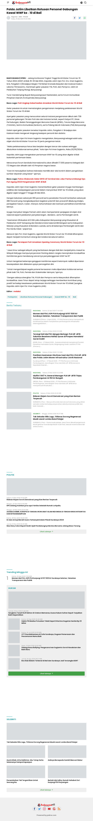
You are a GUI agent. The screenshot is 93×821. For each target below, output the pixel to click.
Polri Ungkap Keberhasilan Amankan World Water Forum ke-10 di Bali (50, 103)
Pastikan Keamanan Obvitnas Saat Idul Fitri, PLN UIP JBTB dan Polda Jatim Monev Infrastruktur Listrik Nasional (59, 356)
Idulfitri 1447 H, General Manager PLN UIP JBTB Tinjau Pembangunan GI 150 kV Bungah (57, 376)
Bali (74, 297)
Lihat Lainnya (46, 531)
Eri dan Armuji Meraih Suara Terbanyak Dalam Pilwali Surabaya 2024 (35, 520)
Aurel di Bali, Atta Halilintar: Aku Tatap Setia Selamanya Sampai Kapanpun (25, 761)
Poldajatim (12, 297)
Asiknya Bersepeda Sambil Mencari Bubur (65, 760)
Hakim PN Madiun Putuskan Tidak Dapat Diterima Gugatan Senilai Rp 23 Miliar (51, 622)
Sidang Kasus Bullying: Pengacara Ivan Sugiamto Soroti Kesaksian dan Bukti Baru (51, 648)
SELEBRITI (36, 414)
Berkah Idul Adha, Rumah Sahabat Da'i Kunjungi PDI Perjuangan (64, 781)
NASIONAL (37, 311)
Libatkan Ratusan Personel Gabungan (36, 297)
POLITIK (36, 393)
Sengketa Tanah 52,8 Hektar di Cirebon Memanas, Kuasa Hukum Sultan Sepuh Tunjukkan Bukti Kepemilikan (45, 614)
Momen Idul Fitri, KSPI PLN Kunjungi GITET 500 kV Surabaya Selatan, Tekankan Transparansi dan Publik (58, 314)
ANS (20, 17)
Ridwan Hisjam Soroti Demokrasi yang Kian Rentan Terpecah (56, 397)
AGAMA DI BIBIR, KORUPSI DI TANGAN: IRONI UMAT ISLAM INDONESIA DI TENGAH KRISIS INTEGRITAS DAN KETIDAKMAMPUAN (46, 513)
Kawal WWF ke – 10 (62, 297)
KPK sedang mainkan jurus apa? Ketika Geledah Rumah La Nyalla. (34, 506)
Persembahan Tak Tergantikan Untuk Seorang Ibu (22, 781)
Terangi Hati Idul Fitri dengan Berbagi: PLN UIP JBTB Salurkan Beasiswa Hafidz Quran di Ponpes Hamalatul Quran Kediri (58, 336)
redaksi (17, 291)
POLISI (25, 17)
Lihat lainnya (46, 673)
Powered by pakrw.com (46, 815)
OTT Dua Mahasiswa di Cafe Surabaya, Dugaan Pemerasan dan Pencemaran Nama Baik (48, 635)
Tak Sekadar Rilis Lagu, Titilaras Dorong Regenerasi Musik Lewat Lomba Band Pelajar (57, 417)
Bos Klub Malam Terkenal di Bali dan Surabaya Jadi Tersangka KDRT (49, 661)
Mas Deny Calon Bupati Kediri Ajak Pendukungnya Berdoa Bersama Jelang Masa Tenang (43, 526)
